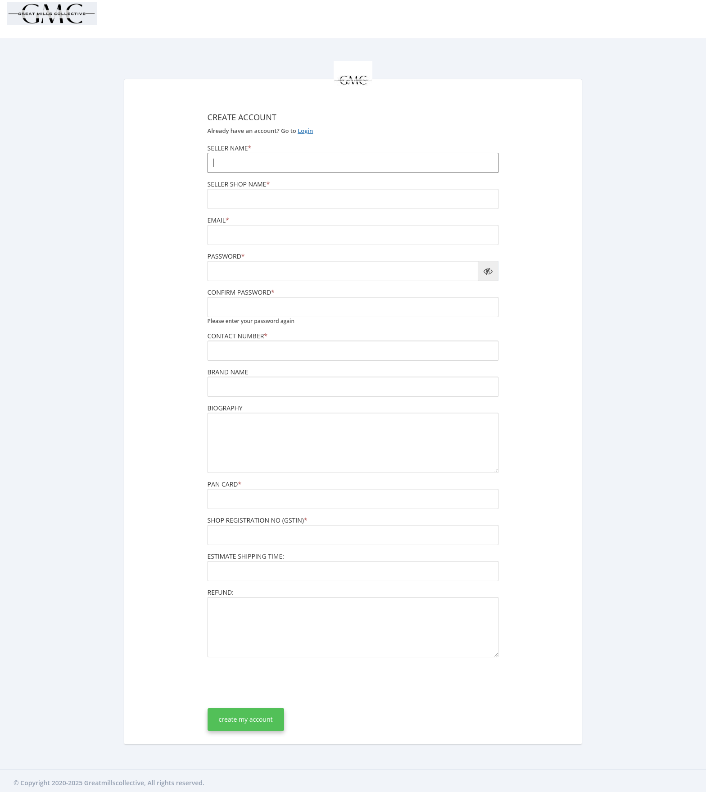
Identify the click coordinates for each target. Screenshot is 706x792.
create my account (246, 719)
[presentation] (276, 681)
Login (305, 131)
